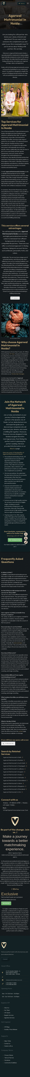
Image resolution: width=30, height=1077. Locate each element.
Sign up (21, 3)
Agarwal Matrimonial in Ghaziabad (14, 789)
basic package (18, 643)
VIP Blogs (7, 1027)
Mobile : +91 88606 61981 (12, 803)
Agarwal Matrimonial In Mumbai (13, 760)
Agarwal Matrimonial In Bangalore (13, 786)
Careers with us (8, 1046)
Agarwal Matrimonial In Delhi (12, 757)
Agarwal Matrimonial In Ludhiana (13, 769)
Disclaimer (7, 1060)
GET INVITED (6, 903)
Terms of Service (9, 1057)
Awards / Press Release (10, 1029)
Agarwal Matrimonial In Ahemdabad (14, 780)
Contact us (15, 298)
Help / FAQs (7, 1041)
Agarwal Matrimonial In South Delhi (14, 763)
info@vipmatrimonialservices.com (15, 810)
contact (20, 731)
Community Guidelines (10, 1062)
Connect (5, 959)
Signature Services (9, 1017)
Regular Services (9, 1015)
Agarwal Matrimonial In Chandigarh (14, 766)
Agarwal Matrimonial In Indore (12, 783)
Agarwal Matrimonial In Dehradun (13, 777)
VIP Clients (7, 1012)
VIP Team (12, 354)
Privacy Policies (8, 1055)
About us (13, 448)
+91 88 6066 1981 (8, 743)
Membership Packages (18, 374)
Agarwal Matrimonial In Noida (12, 774)
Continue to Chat (15, 540)
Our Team (7, 1010)
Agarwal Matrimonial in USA (12, 792)
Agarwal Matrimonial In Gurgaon (13, 772)
